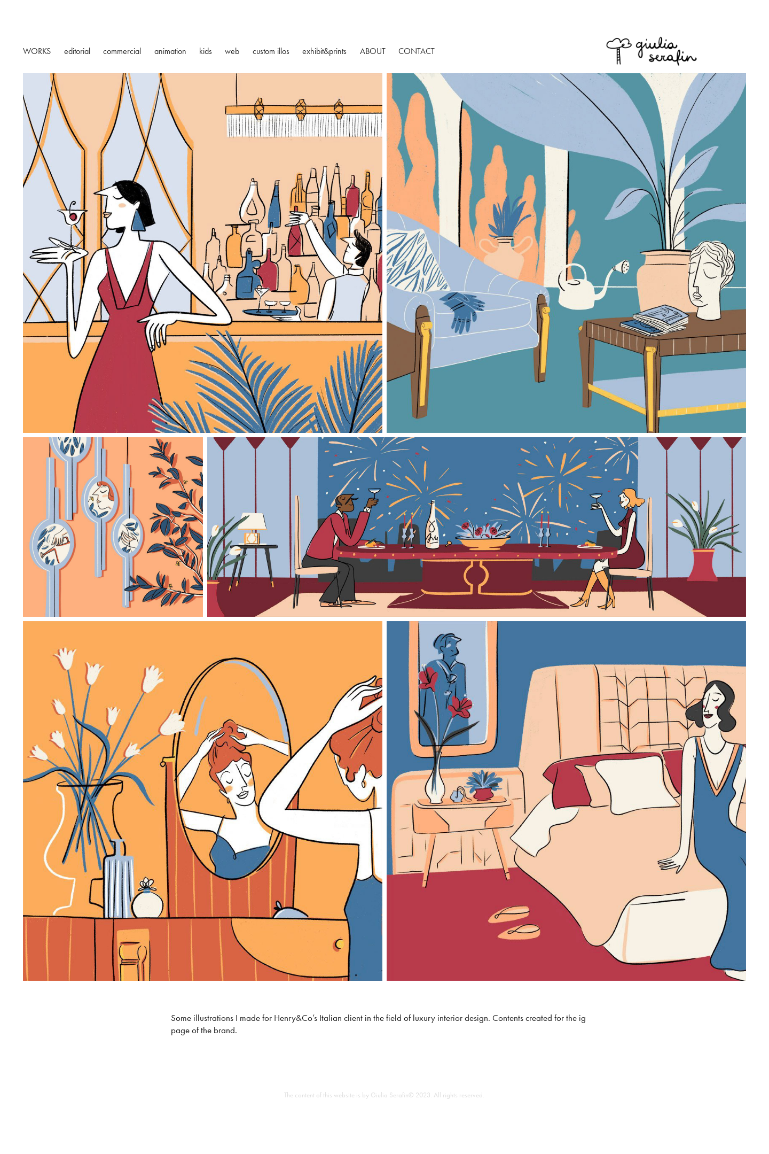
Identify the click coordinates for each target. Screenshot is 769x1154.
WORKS (37, 51)
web (232, 51)
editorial (77, 51)
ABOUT (373, 51)
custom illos (271, 51)
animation (170, 51)
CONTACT (416, 51)
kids (205, 51)
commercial (122, 51)
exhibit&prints (324, 51)
